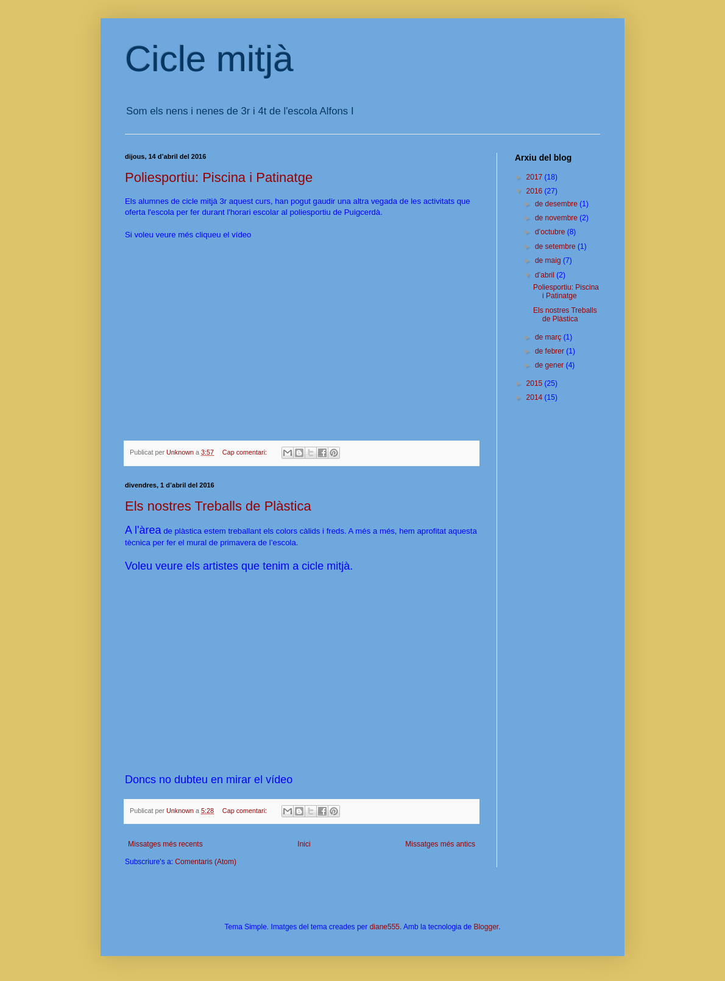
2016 (535, 191)
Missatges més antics (440, 844)
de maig (549, 260)
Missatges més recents (165, 844)
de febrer (550, 351)
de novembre (557, 218)
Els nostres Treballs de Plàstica (218, 506)
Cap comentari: (245, 452)
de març (549, 337)
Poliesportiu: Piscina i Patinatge (219, 177)
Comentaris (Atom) (205, 861)
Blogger (485, 927)
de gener (550, 365)
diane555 (385, 927)
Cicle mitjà (209, 58)
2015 (535, 383)
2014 (535, 397)
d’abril (545, 275)
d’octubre (551, 232)
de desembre (557, 204)
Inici (303, 844)
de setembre (556, 246)
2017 (535, 177)
